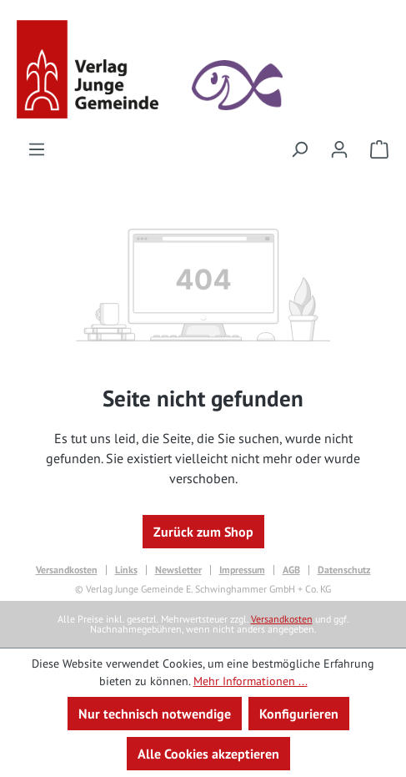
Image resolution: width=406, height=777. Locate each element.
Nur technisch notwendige (154, 713)
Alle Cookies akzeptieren (208, 753)
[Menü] (37, 148)
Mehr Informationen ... (250, 681)
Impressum (242, 570)
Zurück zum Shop (203, 531)
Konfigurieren (298, 713)
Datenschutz (344, 570)
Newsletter (178, 570)
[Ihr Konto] (339, 148)
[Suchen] (299, 148)
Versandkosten (67, 570)
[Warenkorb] (374, 148)
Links (126, 570)
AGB (291, 570)
